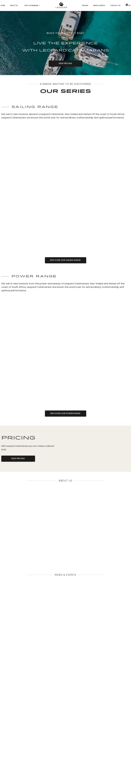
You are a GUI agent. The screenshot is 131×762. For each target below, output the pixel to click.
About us (14, 5)
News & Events (99, 5)
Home (3, 5)
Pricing (85, 5)
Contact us (115, 5)
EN (129, 5)
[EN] (126, 5)
